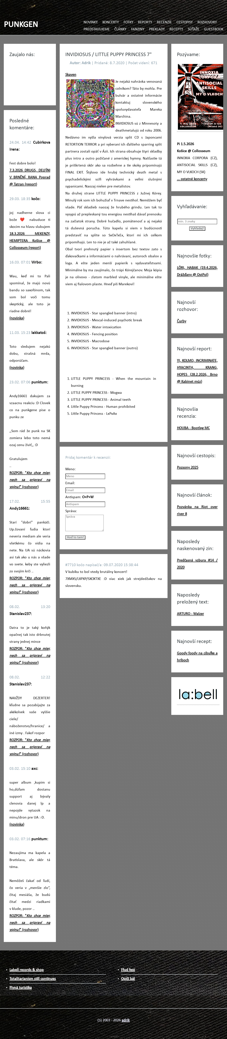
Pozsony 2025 (187, 467)
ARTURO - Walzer (190, 614)
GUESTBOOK (213, 29)
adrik (126, 1020)
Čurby (181, 321)
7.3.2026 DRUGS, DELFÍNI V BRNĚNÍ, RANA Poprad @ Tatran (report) (29, 177)
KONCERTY (110, 22)
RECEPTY (176, 29)
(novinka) (16, 318)
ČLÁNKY (120, 29)
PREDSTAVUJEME (96, 29)
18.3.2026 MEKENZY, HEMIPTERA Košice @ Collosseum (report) (29, 241)
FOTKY (128, 22)
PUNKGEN (21, 25)
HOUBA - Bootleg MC (193, 428)
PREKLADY (157, 29)
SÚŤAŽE (193, 29)
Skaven (70, 75)
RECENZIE (164, 22)
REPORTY (145, 22)
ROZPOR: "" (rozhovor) (29, 480)
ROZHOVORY (207, 22)
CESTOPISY (184, 22)
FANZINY (137, 29)
